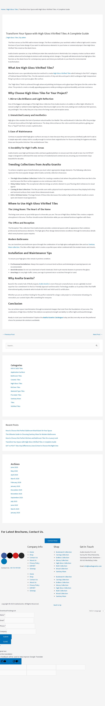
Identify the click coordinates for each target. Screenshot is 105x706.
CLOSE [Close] (5, 642)
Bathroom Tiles (16, 376)
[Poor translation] (15, 661)
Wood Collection (62, 569)
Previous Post (9, 334)
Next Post (97, 334)
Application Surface (18, 372)
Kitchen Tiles (15, 387)
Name (2, 615)
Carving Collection (62, 555)
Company (3, 632)
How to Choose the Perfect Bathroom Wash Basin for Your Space (29, 430)
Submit (5, 637)
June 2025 (14, 505)
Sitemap (33, 569)
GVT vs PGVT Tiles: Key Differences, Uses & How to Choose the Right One (32, 445)
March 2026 (15, 478)
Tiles (12, 402)
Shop (31, 555)
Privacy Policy (34, 563)
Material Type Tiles (17, 391)
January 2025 (15, 512)
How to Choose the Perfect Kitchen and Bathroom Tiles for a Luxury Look (32, 438)
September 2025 (17, 497)
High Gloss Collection (63, 563)
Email (2, 620)
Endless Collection (62, 558)
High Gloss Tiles (12, 9)
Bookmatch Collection (64, 552)
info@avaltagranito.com (93, 566)
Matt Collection (61, 566)
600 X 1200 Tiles (17, 368)
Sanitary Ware (16, 398)
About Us (33, 560)
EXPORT (33, 566)
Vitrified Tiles (15, 406)
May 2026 (14, 471)
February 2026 (16, 482)
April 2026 (14, 475)
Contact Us (34, 558)
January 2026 (15, 486)
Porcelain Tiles (16, 395)
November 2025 (16, 493)
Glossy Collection (62, 560)
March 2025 (15, 509)
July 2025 (14, 501)
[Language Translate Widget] (97, 611)
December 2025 (16, 490)
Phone (3, 626)
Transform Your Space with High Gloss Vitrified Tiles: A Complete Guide (31, 442)
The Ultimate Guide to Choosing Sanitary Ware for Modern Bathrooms (31, 434)
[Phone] (20, 626)
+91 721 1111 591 (15, 568)
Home (3, 9)
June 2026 (14, 467)
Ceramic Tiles (15, 379)
